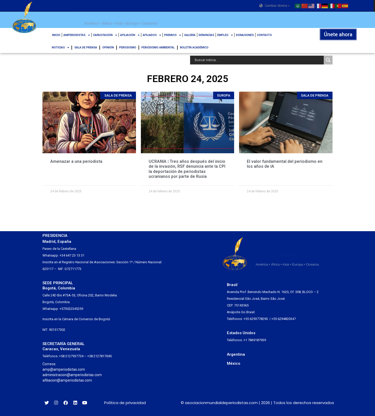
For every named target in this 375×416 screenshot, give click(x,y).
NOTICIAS (60, 47)
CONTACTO (264, 35)
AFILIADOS (152, 35)
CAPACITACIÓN (105, 35)
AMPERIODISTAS (76, 35)
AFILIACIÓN (130, 35)
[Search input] (258, 60)
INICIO (56, 35)
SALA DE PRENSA (85, 47)
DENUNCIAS (206, 35)
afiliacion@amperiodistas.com (67, 380)
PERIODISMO (127, 47)
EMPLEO (225, 35)
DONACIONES (245, 35)
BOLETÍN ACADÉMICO (194, 47)
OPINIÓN (108, 47)
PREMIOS (172, 35)
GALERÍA (190, 35)
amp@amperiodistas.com (63, 369)
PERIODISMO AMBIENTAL (158, 47)
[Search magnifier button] (328, 60)
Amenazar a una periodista (76, 161)
